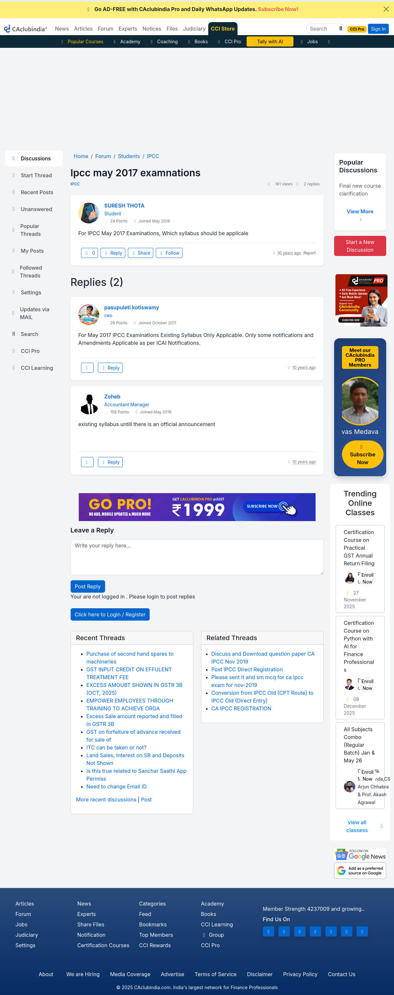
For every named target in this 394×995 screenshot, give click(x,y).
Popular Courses (81, 41)
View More (360, 214)
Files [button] (172, 28)
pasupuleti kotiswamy (131, 307)
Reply (112, 253)
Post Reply (88, 586)
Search (24, 334)
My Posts (27, 251)
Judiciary (27, 935)
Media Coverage (130, 974)
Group (212, 935)
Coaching (163, 41)
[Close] (386, 9)
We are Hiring (83, 974)
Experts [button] (128, 28)
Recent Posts (31, 192)
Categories (152, 903)
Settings (25, 292)
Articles (25, 903)
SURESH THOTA (124, 205)
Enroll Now (367, 578)
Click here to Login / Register (110, 614)
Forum (23, 914)
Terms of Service (216, 974)
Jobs (308, 41)
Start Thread (31, 175)
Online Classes (360, 503)
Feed (145, 914)
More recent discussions (106, 799)
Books (197, 41)
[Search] (323, 28)
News (84, 903)
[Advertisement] (197, 96)
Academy (126, 41)
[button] (340, 28)
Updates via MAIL (29, 313)
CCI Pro (228, 41)
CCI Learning (31, 368)
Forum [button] (106, 28)
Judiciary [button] (194, 28)
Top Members (156, 935)
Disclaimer (260, 974)
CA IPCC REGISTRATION (241, 708)
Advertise (172, 974)
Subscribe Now (362, 454)
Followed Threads (26, 271)
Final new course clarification (360, 189)
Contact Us (341, 974)
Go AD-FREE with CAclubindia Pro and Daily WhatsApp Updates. (191, 9)
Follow (169, 253)
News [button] (62, 28)
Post (146, 799)
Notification (91, 935)
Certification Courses (103, 945)
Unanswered (31, 209)
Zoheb (112, 396)
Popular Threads (25, 230)
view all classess (365, 826)
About (46, 974)
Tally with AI (270, 41)
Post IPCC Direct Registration (247, 669)
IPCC (75, 184)
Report (310, 252)
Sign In (378, 29)
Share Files (90, 924)
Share (140, 253)
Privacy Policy (300, 974)
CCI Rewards (155, 945)
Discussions (30, 158)
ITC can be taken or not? (117, 747)
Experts (86, 914)
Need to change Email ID (117, 786)
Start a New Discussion (360, 246)
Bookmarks (153, 924)
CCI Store (223, 28)
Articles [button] (83, 28)
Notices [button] (152, 28)
